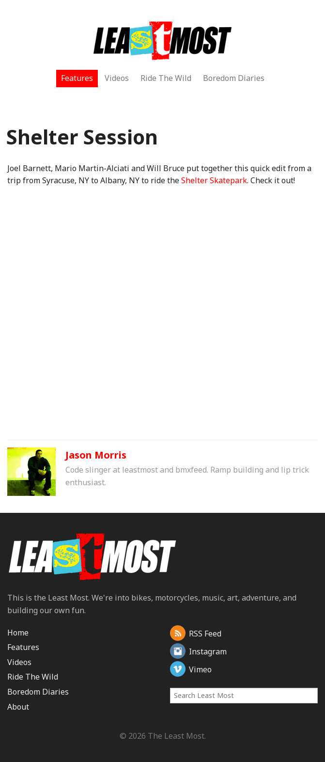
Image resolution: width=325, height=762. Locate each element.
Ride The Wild (165, 78)
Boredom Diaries (233, 78)
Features (77, 78)
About (18, 706)
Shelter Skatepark (214, 180)
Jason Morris (95, 454)
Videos (117, 78)
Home (18, 632)
